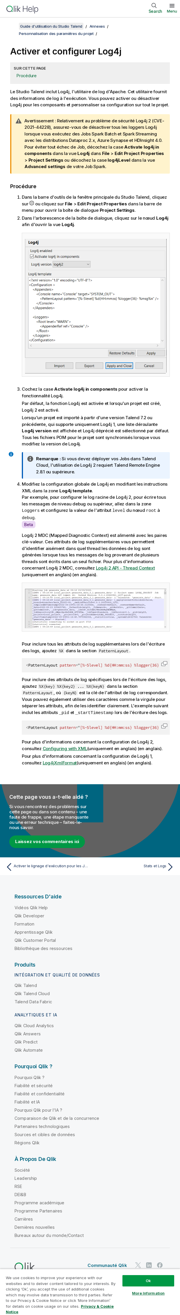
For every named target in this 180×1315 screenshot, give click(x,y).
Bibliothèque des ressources (43, 947)
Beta (28, 523)
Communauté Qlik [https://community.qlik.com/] (107, 1264)
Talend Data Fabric (33, 1000)
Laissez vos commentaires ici (47, 840)
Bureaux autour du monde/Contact (49, 1234)
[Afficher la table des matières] (11, 26)
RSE (18, 1185)
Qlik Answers (28, 1032)
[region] (90, 1292)
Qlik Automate (29, 1049)
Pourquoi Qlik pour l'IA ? (38, 1109)
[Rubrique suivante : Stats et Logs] (134, 866)
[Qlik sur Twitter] (138, 1264)
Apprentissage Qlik (34, 931)
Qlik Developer (29, 914)
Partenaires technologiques (42, 1125)
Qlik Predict (26, 1041)
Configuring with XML (65, 747)
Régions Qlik (27, 1141)
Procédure (27, 75)
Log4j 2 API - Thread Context (125, 567)
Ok (148, 1280)
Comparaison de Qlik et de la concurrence (57, 1117)
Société (22, 1169)
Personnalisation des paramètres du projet (56, 33)
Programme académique (39, 1201)
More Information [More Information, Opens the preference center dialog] (148, 1293)
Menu (172, 11)
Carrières (24, 1218)
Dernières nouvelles (35, 1226)
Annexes (97, 26)
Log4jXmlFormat (60, 762)
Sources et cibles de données (45, 1133)
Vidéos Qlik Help (31, 906)
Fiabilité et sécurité (34, 1084)
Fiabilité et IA (27, 1101)
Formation (24, 923)
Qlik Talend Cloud (32, 992)
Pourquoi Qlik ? (29, 1076)
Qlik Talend (26, 984)
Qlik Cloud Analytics (34, 1024)
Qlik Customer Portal (35, 939)
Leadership (26, 1177)
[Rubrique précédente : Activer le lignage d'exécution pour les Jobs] (46, 866)
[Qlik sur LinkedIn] (149, 1264)
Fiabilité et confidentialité (40, 1092)
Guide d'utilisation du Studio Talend (51, 26)
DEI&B (20, 1193)
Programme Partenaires (38, 1210)
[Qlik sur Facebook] (160, 1264)
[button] (164, 663)
